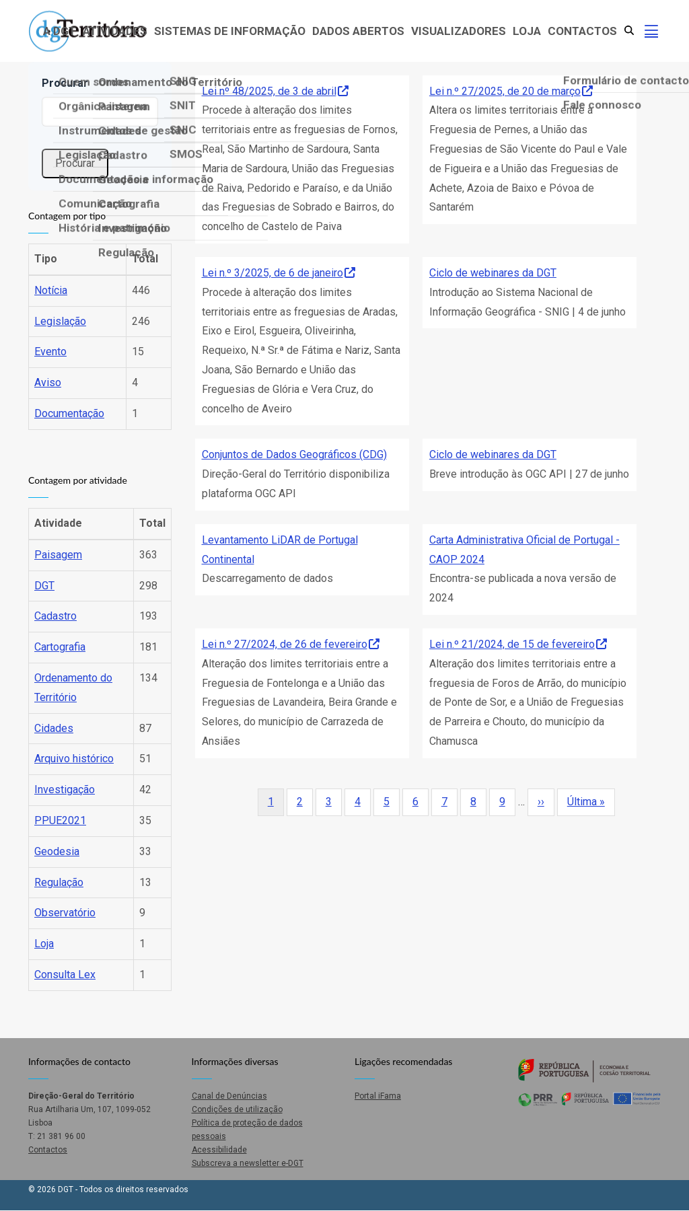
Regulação (58, 882)
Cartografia (59, 646)
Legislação (60, 321)
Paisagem (58, 554)
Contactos (582, 31)
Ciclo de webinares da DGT (492, 272)
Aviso (47, 382)
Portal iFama (378, 1096)
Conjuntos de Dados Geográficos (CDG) (294, 454)
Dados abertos (358, 31)
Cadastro (55, 616)
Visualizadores (458, 31)
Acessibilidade (219, 1149)
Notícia (50, 290)
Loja (527, 31)
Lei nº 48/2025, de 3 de (275, 91)
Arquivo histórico (74, 758)
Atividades (115, 31)
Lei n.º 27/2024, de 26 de (290, 644)
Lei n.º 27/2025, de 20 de (511, 91)
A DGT (59, 31)
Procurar (65, 83)
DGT (44, 585)
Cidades (53, 728)
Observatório (65, 912)
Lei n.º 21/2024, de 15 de (518, 644)
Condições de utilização (237, 1109)
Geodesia (56, 851)
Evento (50, 351)
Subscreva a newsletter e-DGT (247, 1163)
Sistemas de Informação (229, 31)
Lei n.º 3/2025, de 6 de (278, 272)
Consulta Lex (65, 974)
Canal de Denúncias (229, 1096)
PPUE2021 (60, 820)
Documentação (69, 413)
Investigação (64, 789)
